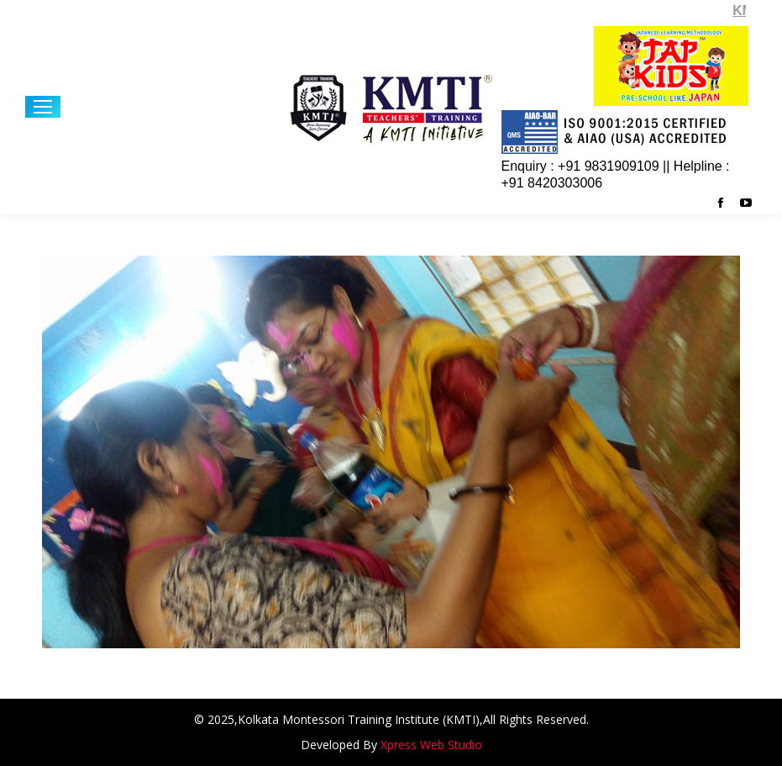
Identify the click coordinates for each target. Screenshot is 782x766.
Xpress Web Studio (431, 745)
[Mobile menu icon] (42, 107)
